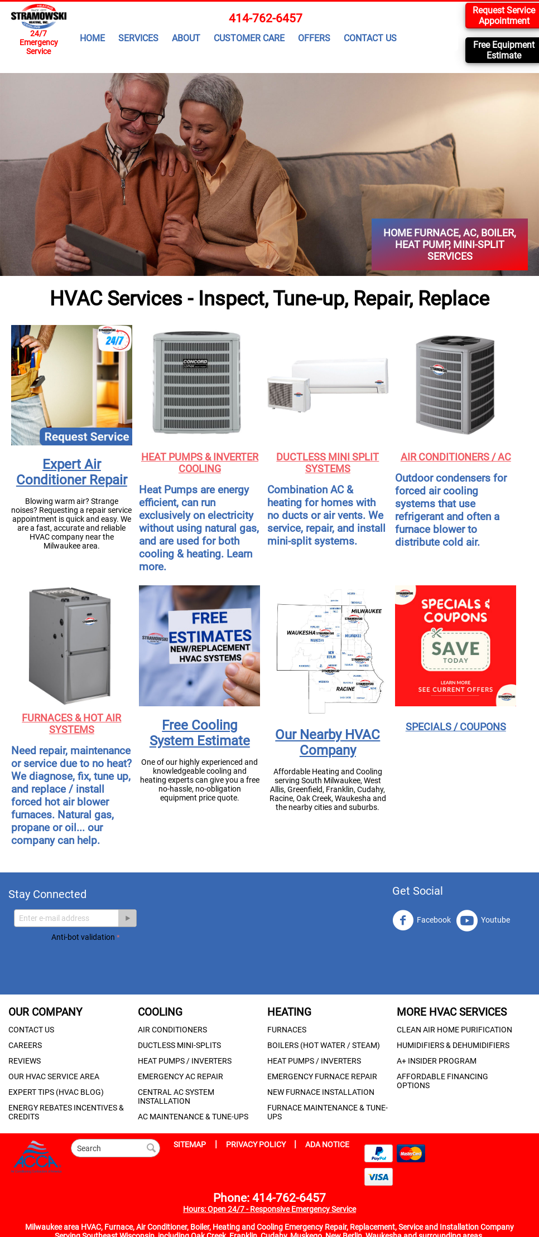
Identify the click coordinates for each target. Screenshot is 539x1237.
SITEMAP (190, 1144)
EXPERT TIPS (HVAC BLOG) (56, 1092)
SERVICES (138, 38)
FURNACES (286, 1029)
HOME (92, 38)
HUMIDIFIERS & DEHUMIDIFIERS (453, 1045)
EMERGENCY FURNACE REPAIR (322, 1076)
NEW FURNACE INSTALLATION (320, 1092)
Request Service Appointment (504, 15)
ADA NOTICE (327, 1144)
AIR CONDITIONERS (172, 1029)
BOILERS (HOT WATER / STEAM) (323, 1045)
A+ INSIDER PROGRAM (437, 1060)
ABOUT (186, 38)
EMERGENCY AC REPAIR (180, 1076)
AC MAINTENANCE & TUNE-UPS (193, 1116)
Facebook (421, 920)
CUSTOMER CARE (249, 38)
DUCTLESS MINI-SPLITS (179, 1045)
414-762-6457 (265, 18)
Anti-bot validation (83, 937)
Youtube (483, 920)
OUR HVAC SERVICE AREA (53, 1076)
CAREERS (25, 1045)
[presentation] (136, 966)
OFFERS (314, 38)
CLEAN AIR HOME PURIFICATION (454, 1029)
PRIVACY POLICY (256, 1144)
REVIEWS (24, 1060)
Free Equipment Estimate (504, 50)
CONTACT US (370, 38)
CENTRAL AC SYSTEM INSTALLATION (176, 1096)
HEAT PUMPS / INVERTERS (185, 1060)
